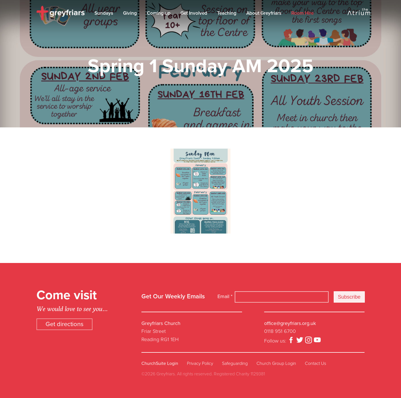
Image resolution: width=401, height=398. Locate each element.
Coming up (159, 13)
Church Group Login (276, 363)
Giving (130, 13)
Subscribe (349, 297)
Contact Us (315, 363)
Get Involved (193, 13)
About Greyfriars (263, 13)
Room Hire (302, 13)
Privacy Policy (200, 363)
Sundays (103, 13)
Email (224, 296)
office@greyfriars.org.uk (290, 323)
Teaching (226, 13)
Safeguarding (235, 363)
